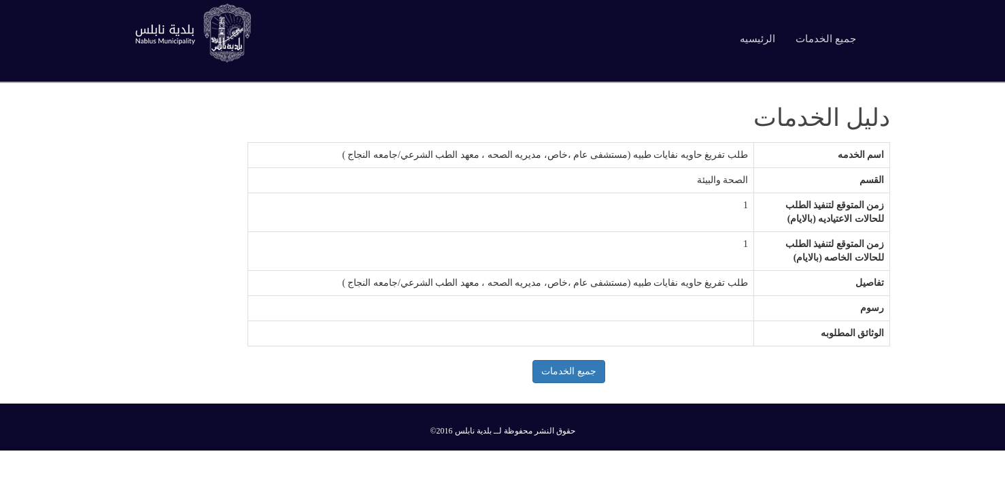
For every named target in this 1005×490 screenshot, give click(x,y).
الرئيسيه (757, 38)
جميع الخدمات (826, 38)
